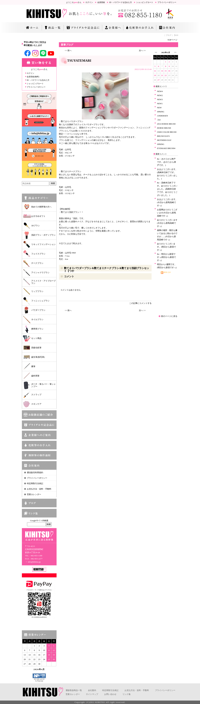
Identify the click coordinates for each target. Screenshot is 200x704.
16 (169, 71)
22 (166, 75)
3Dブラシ (35, 225)
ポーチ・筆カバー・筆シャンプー (43, 385)
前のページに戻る (169, 316)
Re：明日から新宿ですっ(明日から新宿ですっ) (166, 257)
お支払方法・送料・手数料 (39, 489)
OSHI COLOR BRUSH (166, 132)
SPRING (160, 111)
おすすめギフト (38, 216)
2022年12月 (165, 52)
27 (159, 80)
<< (156, 52)
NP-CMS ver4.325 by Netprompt (39, 680)
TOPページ (172, 40)
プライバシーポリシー (167, 2)
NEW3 (160, 99)
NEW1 (160, 103)
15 (166, 71)
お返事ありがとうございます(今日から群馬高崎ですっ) (167, 212)
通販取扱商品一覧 (74, 690)
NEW (159, 107)
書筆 (33, 366)
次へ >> (142, 50)
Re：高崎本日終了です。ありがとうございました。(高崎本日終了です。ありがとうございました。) (167, 189)
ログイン (89, 2)
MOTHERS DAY (164, 140)
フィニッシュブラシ (40, 301)
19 (155, 75)
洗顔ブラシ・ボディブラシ (43, 235)
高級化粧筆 (36, 347)
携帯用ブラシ (37, 329)
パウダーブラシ (38, 310)
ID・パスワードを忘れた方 (120, 2)
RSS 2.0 (165, 272)
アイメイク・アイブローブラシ (43, 282)
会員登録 (101, 2)
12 (155, 71)
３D (158, 120)
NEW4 (160, 91)
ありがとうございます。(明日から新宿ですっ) (166, 247)
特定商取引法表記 (35, 483)
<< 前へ (68, 50)
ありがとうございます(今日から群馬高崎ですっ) (167, 223)
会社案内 (92, 690)
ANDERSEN (162, 116)
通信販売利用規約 (35, 472)
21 (162, 75)
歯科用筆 (35, 376)
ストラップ (36, 394)
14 (162, 71)
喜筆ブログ (67, 44)
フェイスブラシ (38, 254)
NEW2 (160, 95)
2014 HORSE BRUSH (166, 124)
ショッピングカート (144, 2)
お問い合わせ (110, 694)
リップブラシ (37, 291)
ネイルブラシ (37, 319)
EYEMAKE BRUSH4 (166, 148)
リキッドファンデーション (43, 244)
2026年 (37, 669)
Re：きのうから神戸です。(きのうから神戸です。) (166, 162)
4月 (43, 669)
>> (175, 52)
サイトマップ (92, 694)
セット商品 (36, 338)
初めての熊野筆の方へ (41, 207)
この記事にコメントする (140, 303)
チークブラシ (37, 263)
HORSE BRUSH (164, 128)
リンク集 (126, 694)
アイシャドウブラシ (40, 272)
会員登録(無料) (33, 77)
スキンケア (36, 404)
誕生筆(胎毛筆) (38, 357)
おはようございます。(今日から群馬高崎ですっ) (167, 202)
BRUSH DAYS (163, 136)
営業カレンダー (34, 494)
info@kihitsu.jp (33, 562)
